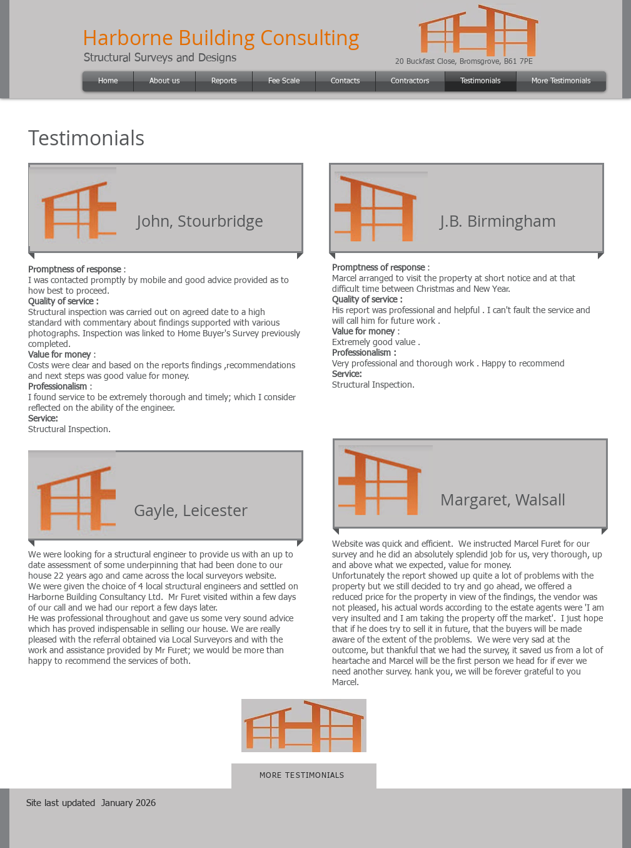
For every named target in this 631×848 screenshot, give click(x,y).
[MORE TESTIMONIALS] (303, 776)
